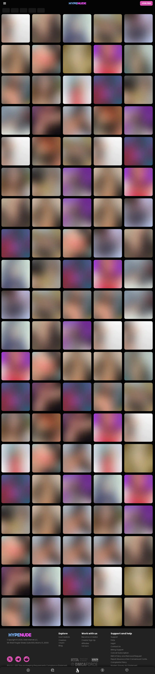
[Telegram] (18, 657)
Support (114, 634)
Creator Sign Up (88, 638)
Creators (62, 638)
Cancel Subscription (120, 650)
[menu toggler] (4, 4)
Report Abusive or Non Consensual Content (129, 657)
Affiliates (85, 641)
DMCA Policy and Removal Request (126, 653)
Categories (63, 641)
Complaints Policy (119, 660)
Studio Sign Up (88, 644)
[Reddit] (26, 657)
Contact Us (116, 644)
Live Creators (64, 634)
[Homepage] (77, 3)
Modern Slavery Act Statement (124, 663)
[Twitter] (10, 657)
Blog (61, 644)
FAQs (113, 638)
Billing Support (117, 647)
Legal (113, 641)
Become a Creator (90, 634)
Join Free (146, 3)
